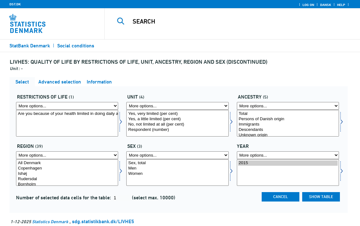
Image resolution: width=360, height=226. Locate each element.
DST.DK (15, 4)
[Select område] (67, 172)
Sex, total (177, 163)
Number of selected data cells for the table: (64, 198)
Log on (308, 5)
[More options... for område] (67, 155)
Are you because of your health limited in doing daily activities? (67, 113)
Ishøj (67, 173)
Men (177, 168)
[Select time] (288, 172)
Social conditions (75, 46)
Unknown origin (288, 135)
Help (341, 5)
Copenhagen (67, 168)
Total (288, 113)
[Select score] (177, 123)
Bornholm (67, 184)
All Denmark (67, 163)
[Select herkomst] (288, 123)
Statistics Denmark (50, 221)
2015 (288, 163)
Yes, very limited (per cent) (177, 113)
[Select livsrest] (67, 123)
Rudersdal (67, 179)
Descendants (288, 129)
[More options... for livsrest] (67, 106)
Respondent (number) (177, 129)
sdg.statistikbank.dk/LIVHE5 (103, 221)
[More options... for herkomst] (288, 106)
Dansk (325, 5)
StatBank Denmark (29, 46)
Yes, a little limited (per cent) (177, 119)
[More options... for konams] (177, 155)
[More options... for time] (288, 155)
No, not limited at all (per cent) (177, 124)
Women (177, 173)
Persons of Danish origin (288, 119)
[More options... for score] (177, 106)
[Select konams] (177, 172)
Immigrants (288, 124)
